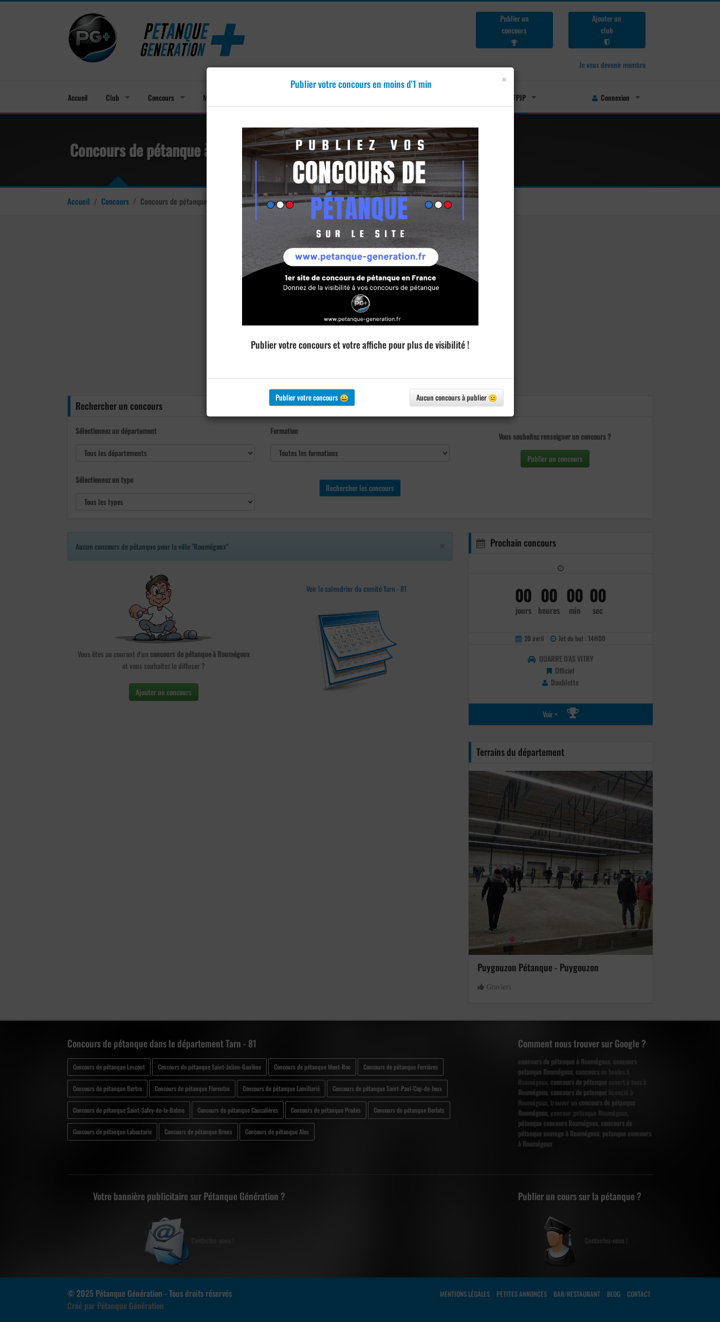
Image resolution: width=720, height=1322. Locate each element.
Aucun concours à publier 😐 (456, 397)
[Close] (504, 79)
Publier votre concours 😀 (311, 397)
